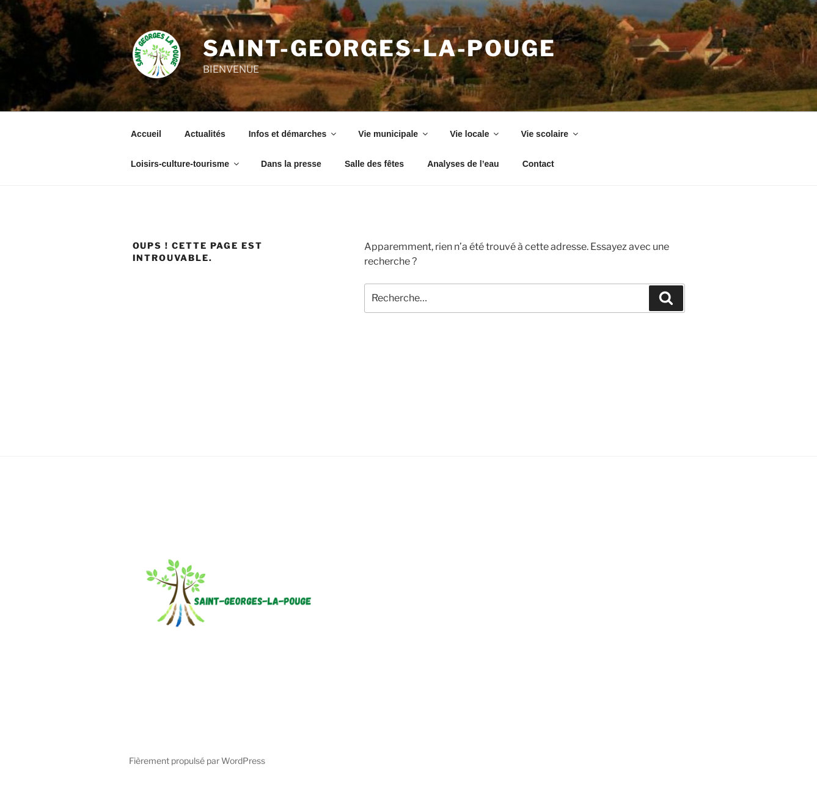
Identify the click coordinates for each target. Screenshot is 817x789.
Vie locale (475, 134)
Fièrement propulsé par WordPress (197, 760)
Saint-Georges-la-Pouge (379, 48)
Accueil (146, 134)
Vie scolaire (550, 134)
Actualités (205, 134)
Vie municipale (394, 134)
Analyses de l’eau (463, 164)
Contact (538, 164)
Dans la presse (291, 164)
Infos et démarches (294, 134)
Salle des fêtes (374, 164)
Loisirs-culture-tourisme (186, 164)
